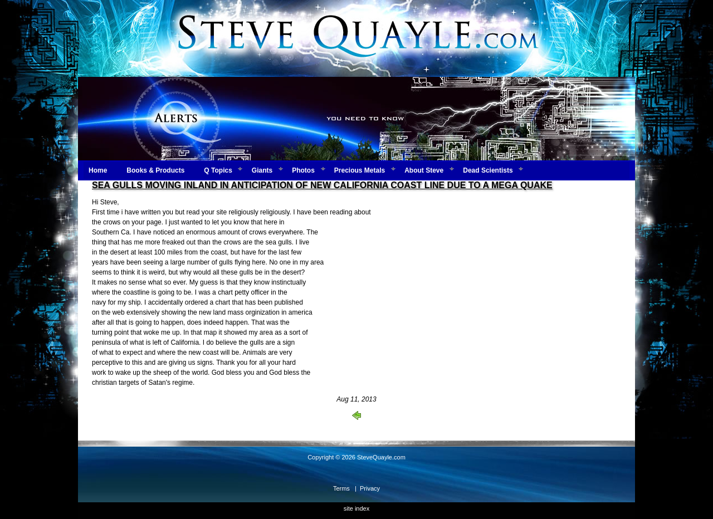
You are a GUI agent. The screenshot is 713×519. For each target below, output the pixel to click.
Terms (341, 488)
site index (356, 508)
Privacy (370, 488)
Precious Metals (359, 170)
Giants (262, 170)
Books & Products (155, 170)
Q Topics (218, 170)
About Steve (423, 170)
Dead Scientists (487, 170)
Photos (303, 170)
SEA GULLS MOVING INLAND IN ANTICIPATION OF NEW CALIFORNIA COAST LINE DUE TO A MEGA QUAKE (322, 185)
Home (98, 170)
